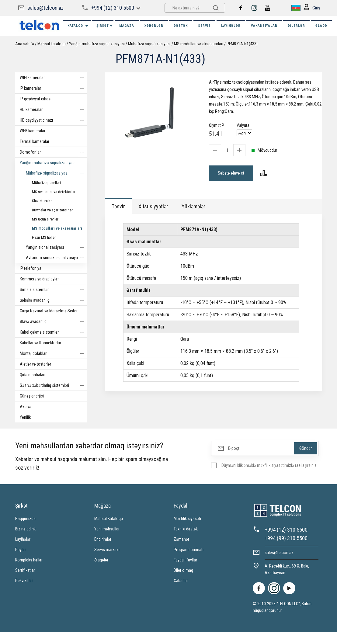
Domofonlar (53, 152)
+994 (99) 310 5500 (286, 538)
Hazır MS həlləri (44, 237)
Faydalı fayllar (185, 559)
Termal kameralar (34, 141)
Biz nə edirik (25, 528)
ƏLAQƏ (321, 26)
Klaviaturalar (42, 201)
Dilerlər (296, 26)
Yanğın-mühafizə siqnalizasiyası (97, 43)
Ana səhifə (24, 43)
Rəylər (20, 549)
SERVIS (204, 26)
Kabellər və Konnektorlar (53, 343)
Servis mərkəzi (107, 549)
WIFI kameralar (53, 77)
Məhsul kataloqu (51, 43)
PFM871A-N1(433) (242, 43)
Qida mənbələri (53, 375)
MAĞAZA (126, 26)
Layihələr (231, 26)
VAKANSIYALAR (264, 26)
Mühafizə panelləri (46, 182)
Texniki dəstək (186, 528)
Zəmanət (181, 539)
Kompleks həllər (29, 559)
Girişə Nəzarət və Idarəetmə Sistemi (53, 311)
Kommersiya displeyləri (53, 279)
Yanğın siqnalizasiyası (56, 247)
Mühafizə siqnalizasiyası (149, 43)
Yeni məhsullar (107, 528)
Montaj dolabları (53, 353)
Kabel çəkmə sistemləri (53, 332)
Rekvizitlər (24, 580)
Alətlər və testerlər (35, 364)
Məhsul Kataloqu (108, 518)
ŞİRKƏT (104, 25)
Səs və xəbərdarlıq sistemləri (53, 385)
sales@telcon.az (45, 8)
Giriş (312, 8)
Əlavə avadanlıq (53, 321)
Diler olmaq (183, 570)
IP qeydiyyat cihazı (35, 98)
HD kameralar (53, 109)
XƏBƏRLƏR (153, 26)
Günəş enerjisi (53, 396)
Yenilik (25, 417)
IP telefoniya (30, 268)
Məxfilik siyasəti (187, 518)
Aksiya (25, 406)
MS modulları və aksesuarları (198, 43)
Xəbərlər (181, 580)
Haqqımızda (25, 518)
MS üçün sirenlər (45, 219)
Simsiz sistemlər (53, 289)
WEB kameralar (32, 130)
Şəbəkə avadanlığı (53, 300)
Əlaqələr (101, 559)
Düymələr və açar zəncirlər (52, 210)
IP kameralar (53, 88)
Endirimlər (102, 539)
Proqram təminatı (188, 549)
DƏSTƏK (181, 26)
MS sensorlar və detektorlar (53, 191)
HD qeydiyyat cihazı (53, 120)
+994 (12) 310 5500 (112, 8)
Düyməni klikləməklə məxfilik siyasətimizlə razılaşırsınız (269, 465)
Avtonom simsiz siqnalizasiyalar (56, 257)
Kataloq (78, 26)
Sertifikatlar (25, 570)
